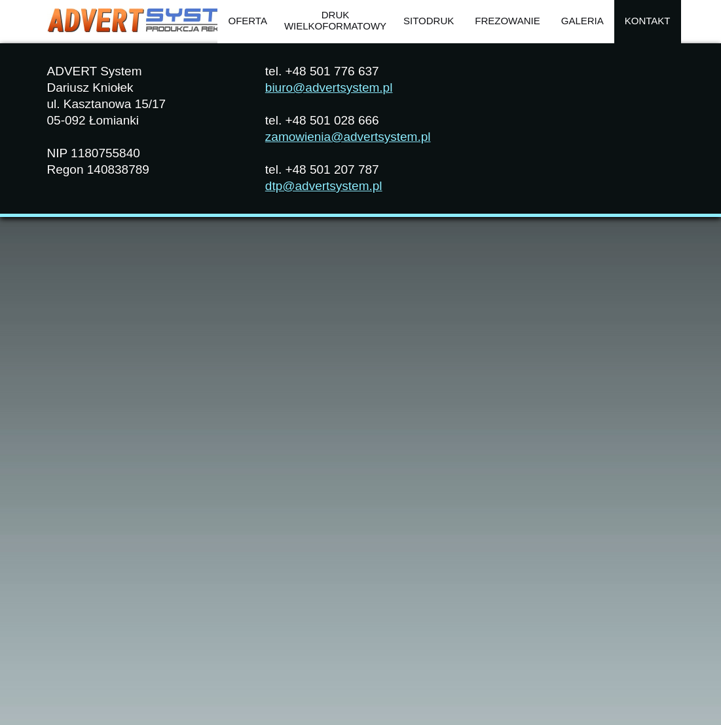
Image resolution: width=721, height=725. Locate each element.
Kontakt (648, 20)
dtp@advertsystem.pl (323, 186)
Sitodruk (428, 20)
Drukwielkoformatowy (335, 20)
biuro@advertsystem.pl (329, 87)
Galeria (582, 20)
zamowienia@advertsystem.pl (348, 137)
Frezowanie (507, 20)
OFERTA (247, 20)
